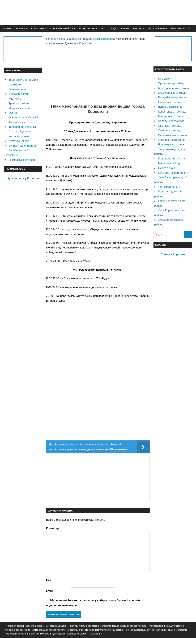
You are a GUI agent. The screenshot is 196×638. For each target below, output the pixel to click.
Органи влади (17, 89)
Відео (114, 28)
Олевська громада (169, 130)
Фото (104, 28)
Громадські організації (22, 159)
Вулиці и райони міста (22, 145)
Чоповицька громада (171, 144)
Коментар (52, 528)
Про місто (15, 84)
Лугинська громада (170, 106)
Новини (20, 28)
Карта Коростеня (19, 136)
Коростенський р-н (61, 28)
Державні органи (19, 93)
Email (49, 590)
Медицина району (169, 163)
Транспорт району (169, 186)
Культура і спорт (19, 140)
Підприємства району (171, 158)
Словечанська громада (172, 135)
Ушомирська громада (171, 139)
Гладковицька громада (172, 92)
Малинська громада (170, 116)
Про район (164, 78)
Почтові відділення (20, 131)
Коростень (37, 28)
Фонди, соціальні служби (24, 117)
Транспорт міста (19, 103)
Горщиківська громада (172, 97)
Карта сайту (95, 633)
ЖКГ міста (15, 98)
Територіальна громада (23, 79)
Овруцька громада (169, 125)
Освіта (13, 112)
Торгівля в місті (18, 122)
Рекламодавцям (157, 28)
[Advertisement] (133, 12)
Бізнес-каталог (88, 28)
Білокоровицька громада (173, 88)
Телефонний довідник (22, 126)
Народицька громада (171, 120)
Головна (7, 28)
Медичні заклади (19, 108)
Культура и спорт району (173, 172)
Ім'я (48, 580)
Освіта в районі (167, 168)
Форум (125, 28)
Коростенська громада (172, 111)
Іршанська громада (170, 102)
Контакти (138, 28)
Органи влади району (171, 83)
